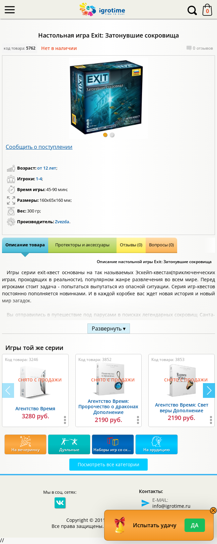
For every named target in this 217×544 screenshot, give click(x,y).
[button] (105, 135)
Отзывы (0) (131, 245)
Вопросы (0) (161, 245)
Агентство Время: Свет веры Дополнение (181, 407)
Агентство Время (35, 408)
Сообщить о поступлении (39, 146)
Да (195, 525)
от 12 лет (46, 168)
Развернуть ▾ (109, 328)
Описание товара (25, 245)
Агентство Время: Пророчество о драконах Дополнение (108, 406)
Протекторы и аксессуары (82, 245)
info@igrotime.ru (171, 506)
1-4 (39, 179)
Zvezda (62, 222)
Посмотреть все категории (108, 464)
